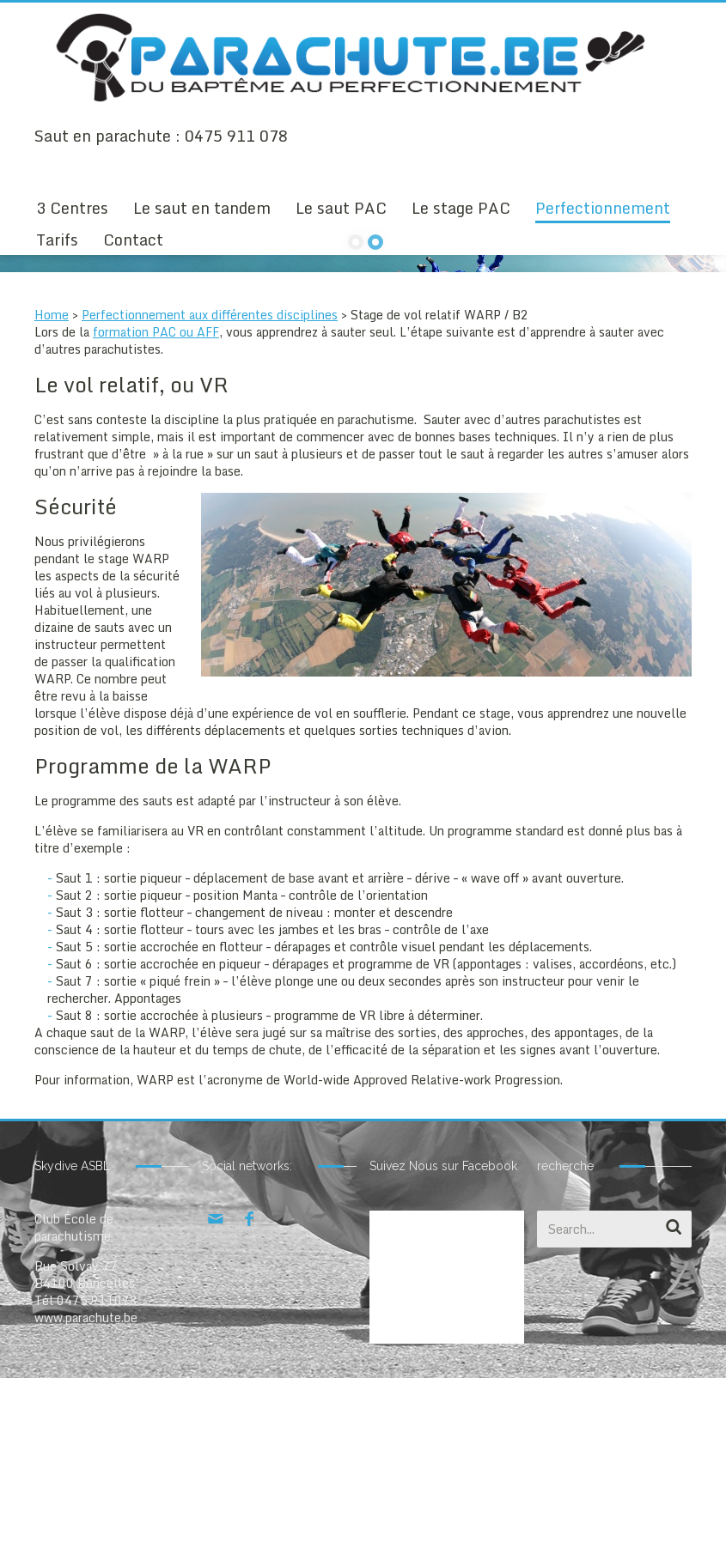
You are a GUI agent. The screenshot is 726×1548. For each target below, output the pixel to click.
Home (51, 485)
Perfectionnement (602, 208)
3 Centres (72, 208)
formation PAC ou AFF (156, 502)
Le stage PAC (461, 208)
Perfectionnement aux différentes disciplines (210, 485)
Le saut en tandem (202, 208)
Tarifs (57, 239)
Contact (133, 239)
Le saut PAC (341, 208)
